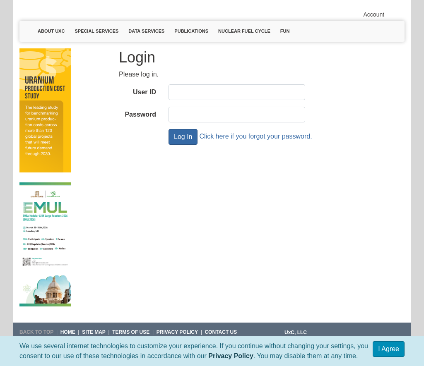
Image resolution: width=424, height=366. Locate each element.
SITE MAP (94, 332)
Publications (191, 31)
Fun (285, 31)
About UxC (51, 31)
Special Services (96, 31)
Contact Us (221, 332)
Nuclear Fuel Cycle (244, 31)
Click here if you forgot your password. (255, 136)
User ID (144, 92)
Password (140, 114)
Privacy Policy (230, 355)
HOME (67, 332)
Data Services (146, 31)
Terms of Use (130, 332)
